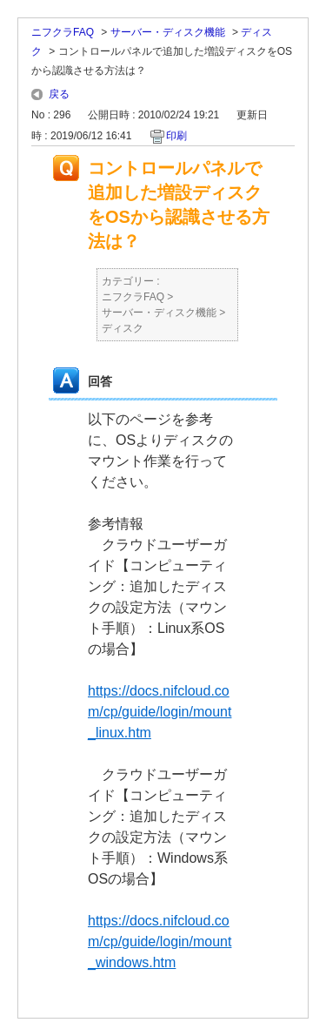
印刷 (176, 136)
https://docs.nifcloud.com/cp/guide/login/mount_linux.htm (159, 711)
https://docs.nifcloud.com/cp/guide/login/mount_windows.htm (159, 941)
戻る (59, 94)
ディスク (122, 328)
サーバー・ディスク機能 (167, 32)
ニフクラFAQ (62, 32)
